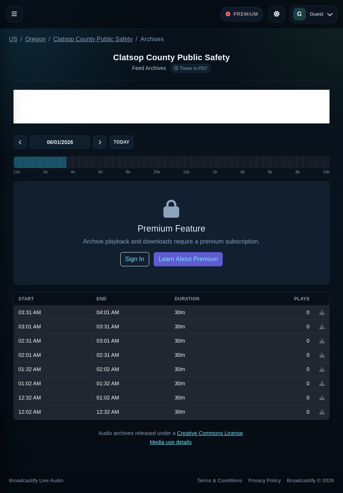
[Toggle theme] (276, 14)
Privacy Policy (265, 480)
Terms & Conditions (220, 480)
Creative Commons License (210, 433)
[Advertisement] (171, 106)
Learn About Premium (188, 259)
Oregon (35, 39)
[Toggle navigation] (14, 14)
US (13, 39)
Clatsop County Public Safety (93, 39)
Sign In (134, 259)
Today (121, 142)
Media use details (171, 442)
